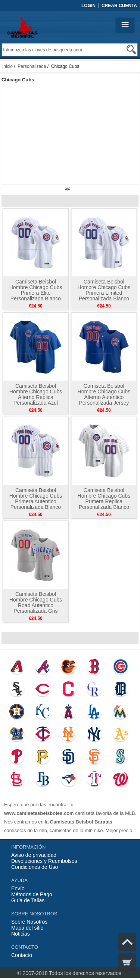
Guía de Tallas (27, 900)
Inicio (7, 66)
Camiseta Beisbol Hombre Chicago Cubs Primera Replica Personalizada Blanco (104, 498)
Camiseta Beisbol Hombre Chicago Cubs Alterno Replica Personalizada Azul (35, 394)
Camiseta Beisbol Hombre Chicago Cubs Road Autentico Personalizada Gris (35, 602)
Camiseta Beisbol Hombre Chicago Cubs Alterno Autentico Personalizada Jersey (104, 394)
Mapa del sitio (27, 928)
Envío (18, 888)
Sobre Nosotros (29, 922)
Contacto (21, 955)
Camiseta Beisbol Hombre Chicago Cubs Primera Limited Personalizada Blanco (104, 290)
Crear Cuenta (119, 5)
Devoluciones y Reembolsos (44, 861)
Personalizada (32, 66)
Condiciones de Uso (34, 867)
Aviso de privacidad (33, 855)
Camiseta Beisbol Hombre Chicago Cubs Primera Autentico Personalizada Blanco (35, 498)
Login (88, 5)
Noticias (20, 934)
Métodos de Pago (31, 894)
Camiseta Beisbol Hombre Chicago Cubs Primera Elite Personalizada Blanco (35, 290)
